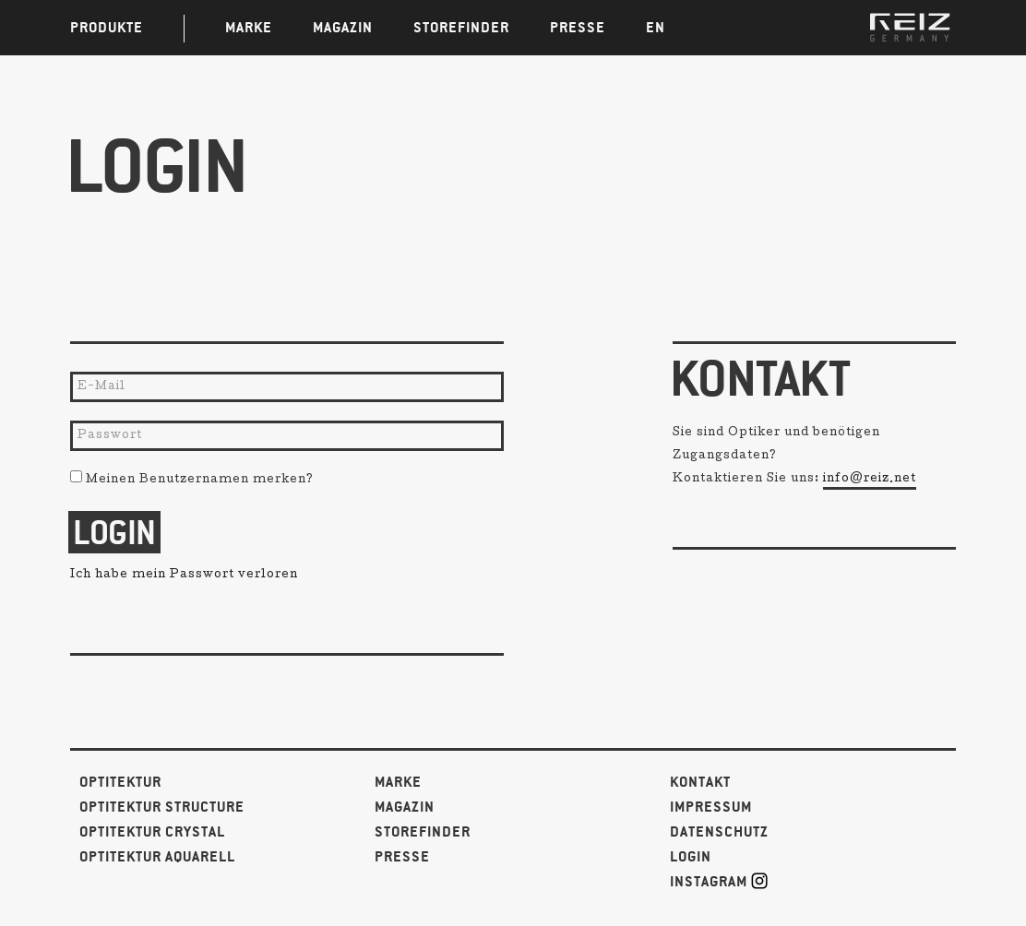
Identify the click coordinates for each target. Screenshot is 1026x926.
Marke (398, 782)
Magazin (405, 807)
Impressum (711, 807)
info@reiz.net (869, 479)
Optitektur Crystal (152, 832)
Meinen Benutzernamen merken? (192, 480)
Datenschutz (719, 832)
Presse (402, 857)
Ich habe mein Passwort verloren (184, 575)
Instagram (719, 881)
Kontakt (700, 782)
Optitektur (120, 782)
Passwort (110, 436)
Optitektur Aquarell (157, 857)
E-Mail (101, 387)
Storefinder (423, 832)
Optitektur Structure (162, 807)
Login (690, 857)
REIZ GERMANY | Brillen (909, 27)
